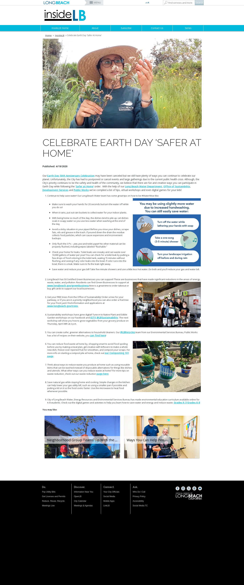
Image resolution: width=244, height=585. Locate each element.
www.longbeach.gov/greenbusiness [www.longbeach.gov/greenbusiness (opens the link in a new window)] (68, 285)
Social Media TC (140, 505)
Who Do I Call (139, 492)
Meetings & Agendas (83, 505)
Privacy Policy (139, 496)
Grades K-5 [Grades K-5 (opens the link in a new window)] (180, 402)
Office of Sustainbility (176, 186)
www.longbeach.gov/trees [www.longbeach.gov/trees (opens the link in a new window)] (62, 306)
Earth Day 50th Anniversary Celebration (71, 175)
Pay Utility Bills (48, 492)
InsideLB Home (60, 28)
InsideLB (59, 35)
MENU (97, 2)
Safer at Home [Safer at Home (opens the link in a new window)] (84, 186)
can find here (98, 335)
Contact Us (157, 28)
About (95, 28)
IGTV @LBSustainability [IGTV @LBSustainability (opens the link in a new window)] (104, 317)
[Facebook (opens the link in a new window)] (177, 488)
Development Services (55, 190)
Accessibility (138, 501)
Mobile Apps (108, 501)
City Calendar (80, 501)
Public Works (81, 190)
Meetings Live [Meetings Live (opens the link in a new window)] (48, 505)
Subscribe (126, 28)
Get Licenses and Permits (53, 496)
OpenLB (77, 496)
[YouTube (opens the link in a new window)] (200, 488)
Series (188, 28)
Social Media (109, 496)
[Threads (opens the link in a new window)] (194, 488)
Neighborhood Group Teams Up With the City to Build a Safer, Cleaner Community (84, 440)
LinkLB (106, 505)
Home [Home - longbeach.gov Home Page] (48, 35)
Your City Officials (111, 492)
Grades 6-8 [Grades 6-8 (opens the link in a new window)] (193, 402)
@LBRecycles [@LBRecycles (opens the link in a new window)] (127, 332)
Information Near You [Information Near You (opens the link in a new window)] (83, 492)
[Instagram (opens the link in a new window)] (183, 488)
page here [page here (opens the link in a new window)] (102, 373)
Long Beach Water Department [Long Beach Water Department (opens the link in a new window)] (143, 186)
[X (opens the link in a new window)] (189, 488)
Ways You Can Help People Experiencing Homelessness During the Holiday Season (149, 440)
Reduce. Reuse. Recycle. (53, 501)
